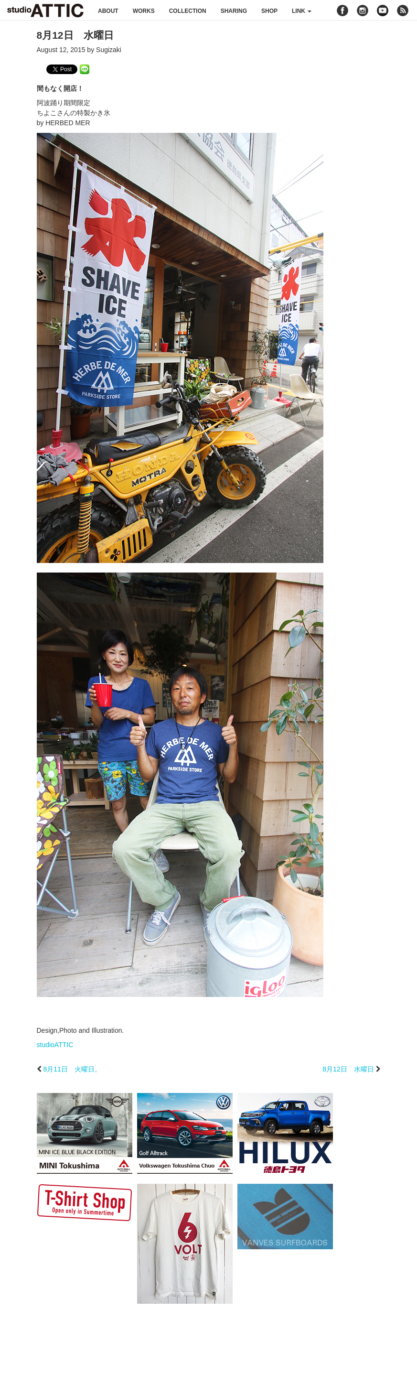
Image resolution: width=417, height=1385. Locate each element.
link (301, 11)
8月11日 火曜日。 (72, 1069)
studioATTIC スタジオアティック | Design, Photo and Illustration (45, 10)
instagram (362, 10)
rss (403, 10)
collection (187, 11)
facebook (342, 10)
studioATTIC (55, 1045)
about (108, 11)
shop (269, 11)
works (144, 11)
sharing (234, 11)
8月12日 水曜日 (348, 1069)
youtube (382, 10)
